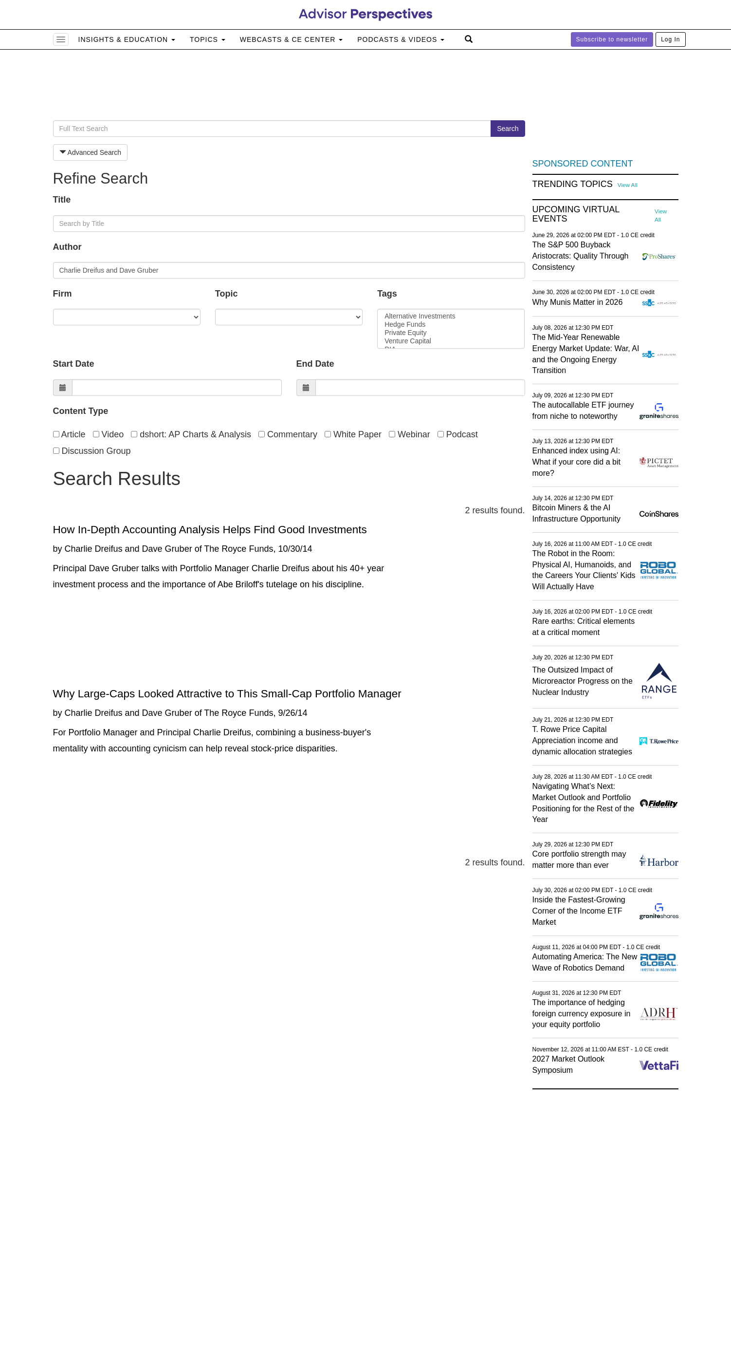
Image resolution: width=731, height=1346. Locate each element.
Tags (387, 294)
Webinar (409, 434)
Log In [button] (670, 39)
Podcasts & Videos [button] (400, 39)
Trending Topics (572, 184)
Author (67, 247)
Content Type (81, 411)
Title (62, 200)
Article (69, 434)
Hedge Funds (451, 324)
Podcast (458, 434)
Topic (226, 294)
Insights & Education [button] (127, 39)
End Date (315, 364)
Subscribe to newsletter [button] (612, 39)
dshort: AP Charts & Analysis (191, 434)
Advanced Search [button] (90, 152)
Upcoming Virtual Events (576, 214)
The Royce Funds (238, 549)
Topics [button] (207, 39)
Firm (62, 294)
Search (507, 128)
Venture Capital (451, 341)
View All (628, 185)
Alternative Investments (451, 316)
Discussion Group (92, 451)
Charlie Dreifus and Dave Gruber (128, 549)
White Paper (353, 434)
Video (108, 434)
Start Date (73, 364)
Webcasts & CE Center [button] (291, 39)
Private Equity (451, 333)
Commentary (287, 434)
